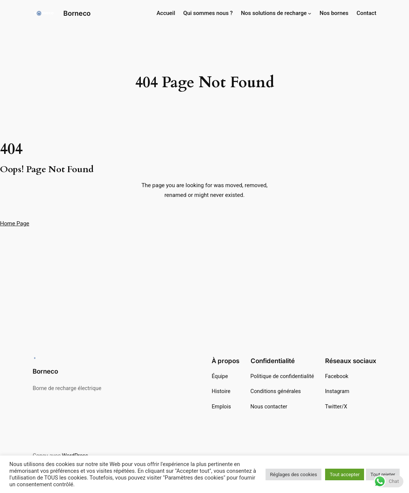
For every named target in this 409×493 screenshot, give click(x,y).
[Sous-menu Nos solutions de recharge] (309, 13)
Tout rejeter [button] (382, 474)
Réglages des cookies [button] (293, 474)
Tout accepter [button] (345, 474)
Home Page (14, 223)
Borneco (77, 13)
